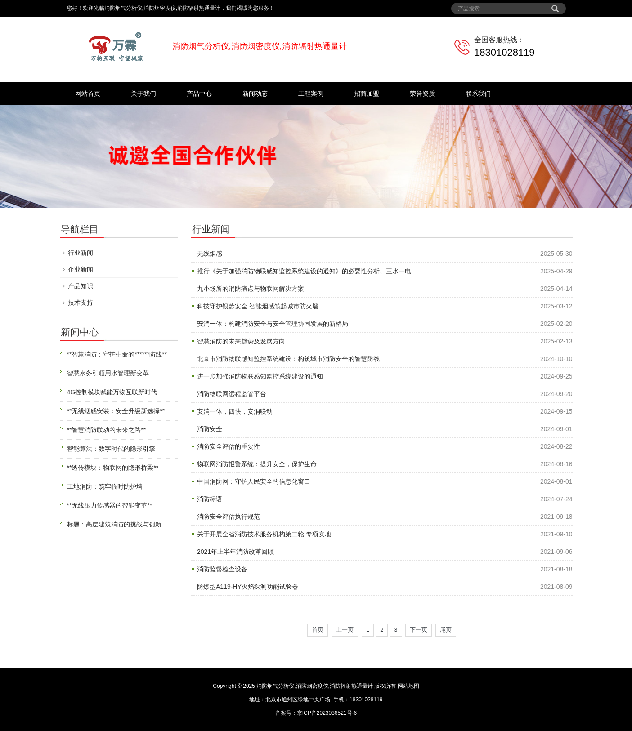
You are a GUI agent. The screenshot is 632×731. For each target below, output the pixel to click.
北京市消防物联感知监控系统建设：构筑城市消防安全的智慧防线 (288, 358)
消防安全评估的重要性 (228, 446)
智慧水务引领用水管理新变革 (108, 373)
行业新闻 (80, 252)
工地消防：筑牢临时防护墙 (105, 486)
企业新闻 (80, 269)
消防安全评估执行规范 (228, 516)
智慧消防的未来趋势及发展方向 (241, 341)
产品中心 (199, 93)
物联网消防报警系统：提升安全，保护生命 (257, 464)
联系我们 (478, 93)
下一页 (418, 629)
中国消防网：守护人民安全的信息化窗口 (253, 481)
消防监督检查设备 (222, 569)
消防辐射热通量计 (351, 686)
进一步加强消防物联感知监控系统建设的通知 (260, 376)
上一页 (345, 629)
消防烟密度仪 (312, 686)
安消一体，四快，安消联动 (235, 411)
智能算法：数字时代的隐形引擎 (111, 448)
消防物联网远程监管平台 (231, 393)
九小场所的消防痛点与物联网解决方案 (250, 288)
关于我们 (143, 93)
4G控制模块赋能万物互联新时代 (112, 392)
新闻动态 (255, 93)
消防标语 (209, 499)
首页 (317, 629)
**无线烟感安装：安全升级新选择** (116, 411)
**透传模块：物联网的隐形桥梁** (113, 467)
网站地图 (408, 686)
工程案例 (310, 93)
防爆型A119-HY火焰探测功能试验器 (247, 586)
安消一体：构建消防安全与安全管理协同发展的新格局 (272, 323)
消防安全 (209, 428)
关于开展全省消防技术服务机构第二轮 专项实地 (264, 534)
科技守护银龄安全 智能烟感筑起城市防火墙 (257, 306)
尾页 (446, 629)
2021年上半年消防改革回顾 (235, 551)
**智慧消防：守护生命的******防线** (117, 354)
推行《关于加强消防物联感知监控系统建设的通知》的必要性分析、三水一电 (304, 271)
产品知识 (80, 286)
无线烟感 (209, 253)
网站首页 (87, 93)
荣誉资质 (422, 93)
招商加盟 (366, 93)
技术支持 (80, 302)
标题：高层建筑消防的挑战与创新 (114, 524)
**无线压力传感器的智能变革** (109, 505)
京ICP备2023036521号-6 (327, 713)
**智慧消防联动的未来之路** (106, 429)
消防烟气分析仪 (275, 686)
